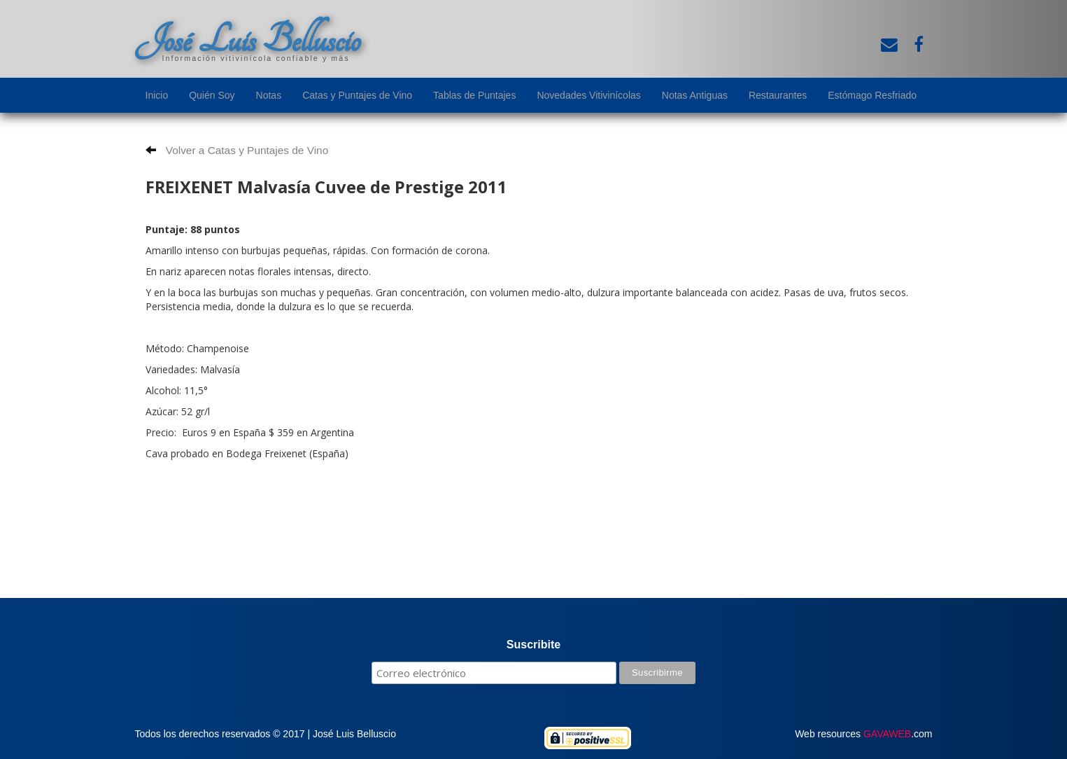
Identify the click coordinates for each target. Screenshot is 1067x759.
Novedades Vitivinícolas (588, 95)
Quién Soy (211, 95)
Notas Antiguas (695, 95)
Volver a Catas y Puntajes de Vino (237, 150)
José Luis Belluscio (247, 40)
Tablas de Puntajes (474, 95)
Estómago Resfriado (872, 95)
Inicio (157, 95)
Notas (269, 95)
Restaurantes (778, 95)
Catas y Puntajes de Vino (357, 95)
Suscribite (533, 644)
